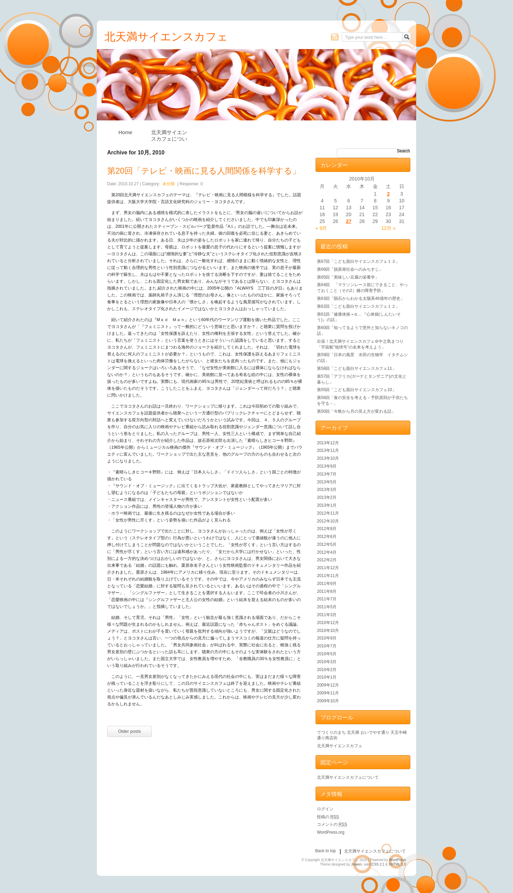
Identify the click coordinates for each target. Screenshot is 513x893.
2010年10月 (328, 630)
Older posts (129, 731)
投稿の (328, 816)
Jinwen (356, 864)
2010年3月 (327, 661)
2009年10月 (328, 700)
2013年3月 (327, 489)
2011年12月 (328, 567)
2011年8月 (327, 591)
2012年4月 (327, 552)
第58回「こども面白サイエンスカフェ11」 (356, 368)
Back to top (325, 850)
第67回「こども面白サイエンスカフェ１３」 (358, 261)
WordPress (397, 860)
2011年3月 (327, 614)
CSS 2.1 (378, 864)
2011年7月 (327, 599)
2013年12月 (328, 442)
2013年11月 (328, 450)
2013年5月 (327, 482)
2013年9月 (327, 466)
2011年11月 (328, 575)
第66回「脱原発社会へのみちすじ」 (350, 269)
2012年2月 (327, 559)
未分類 (168, 183)
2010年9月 (327, 638)
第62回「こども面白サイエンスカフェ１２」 (358, 306)
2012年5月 (327, 544)
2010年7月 (327, 646)
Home (125, 132)
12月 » (388, 228)
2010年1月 (327, 677)
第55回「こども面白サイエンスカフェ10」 (356, 389)
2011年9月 (327, 583)
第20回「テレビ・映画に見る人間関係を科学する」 (203, 170)
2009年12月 (328, 685)
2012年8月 (327, 528)
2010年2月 (327, 669)
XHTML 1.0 (397, 864)
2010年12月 (328, 622)
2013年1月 (327, 505)
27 (349, 221)
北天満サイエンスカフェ (339, 745)
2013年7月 (327, 474)
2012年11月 (328, 513)
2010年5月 (327, 653)
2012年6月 (327, 536)
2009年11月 (328, 693)
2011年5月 (327, 606)
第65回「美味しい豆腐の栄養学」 (348, 277)
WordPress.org (330, 832)
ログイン (325, 809)
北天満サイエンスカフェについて (169, 134)
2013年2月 (327, 497)
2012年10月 (328, 521)
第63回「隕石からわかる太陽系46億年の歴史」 (360, 298)
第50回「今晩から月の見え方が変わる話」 (356, 411)
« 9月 (321, 228)
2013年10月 (328, 458)
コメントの (332, 824)
